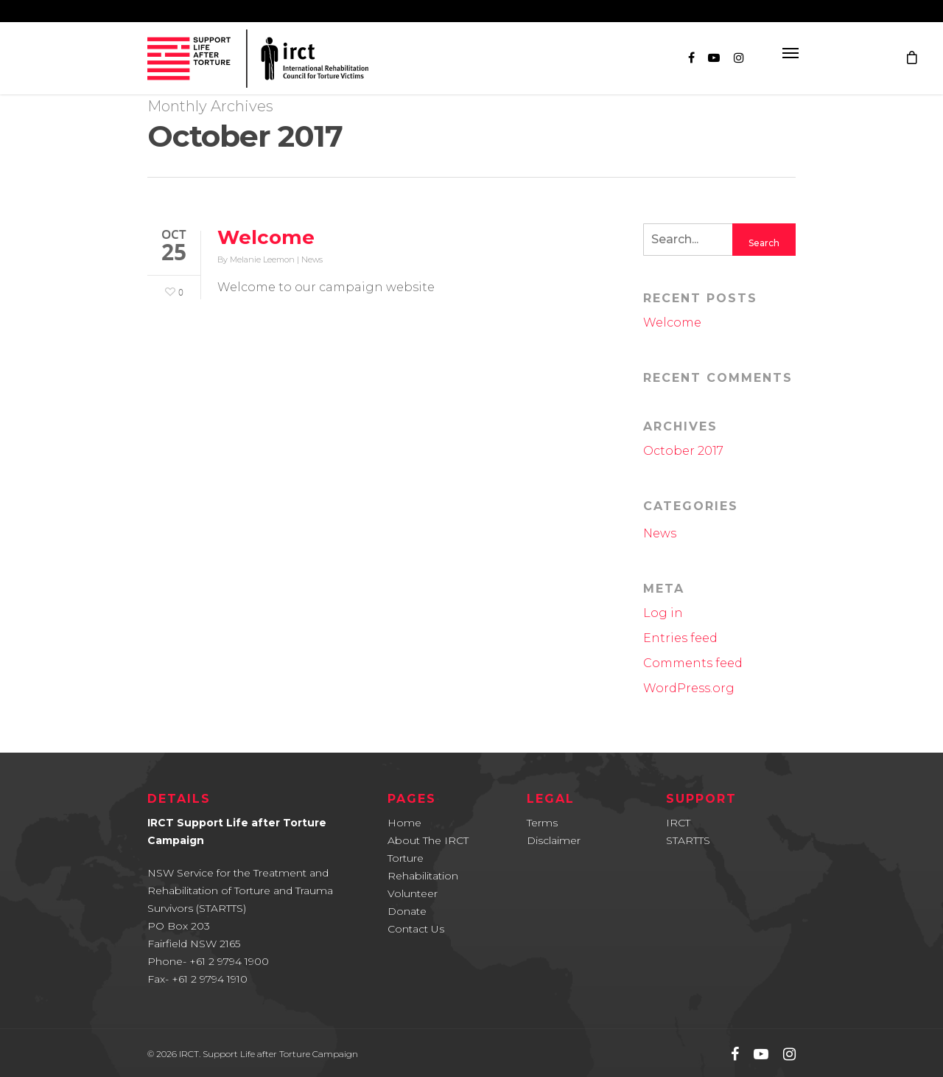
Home (404, 822)
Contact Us (416, 928)
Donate (407, 911)
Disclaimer (554, 840)
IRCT (678, 822)
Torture (406, 858)
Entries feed (680, 638)
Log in (663, 613)
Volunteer (413, 893)
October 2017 (683, 451)
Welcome (266, 237)
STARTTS (688, 840)
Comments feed (693, 663)
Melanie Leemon (262, 259)
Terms (542, 822)
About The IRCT (428, 840)
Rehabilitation (423, 875)
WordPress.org (689, 688)
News (312, 259)
